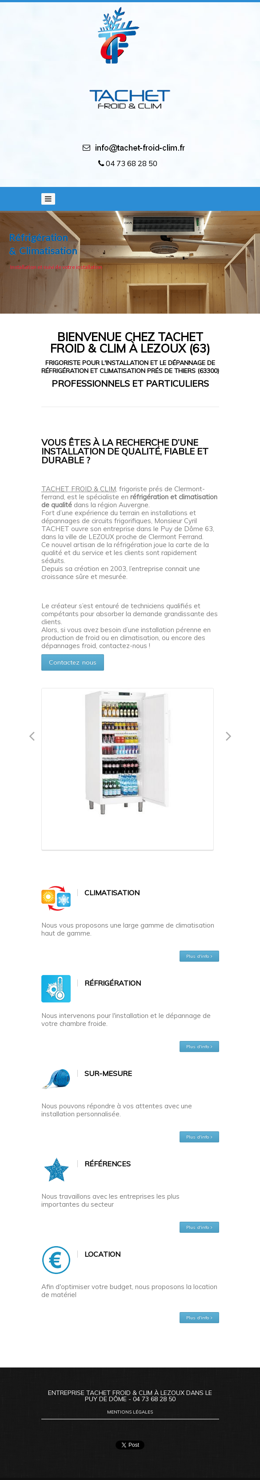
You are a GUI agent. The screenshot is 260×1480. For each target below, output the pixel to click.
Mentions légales (130, 1412)
